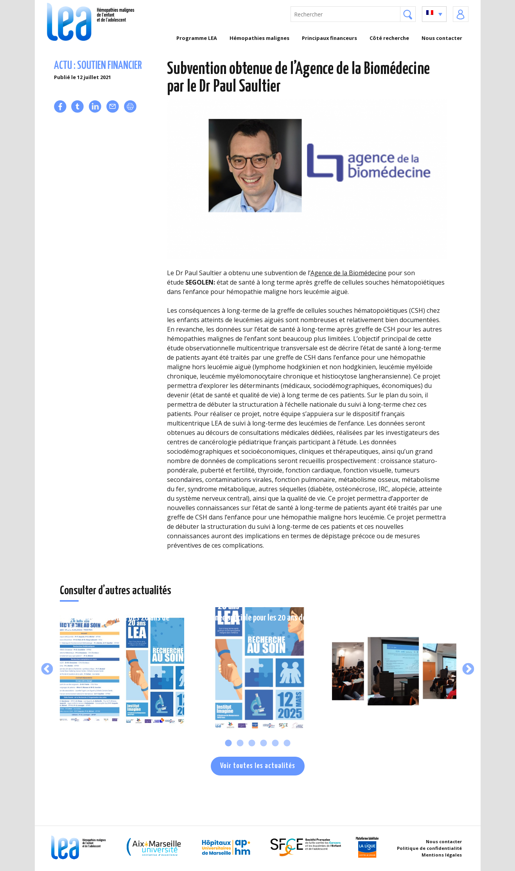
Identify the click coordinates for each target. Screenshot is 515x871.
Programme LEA (196, 37)
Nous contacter (442, 37)
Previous (47, 669)
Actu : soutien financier (98, 66)
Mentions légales (442, 855)
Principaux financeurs (329, 37)
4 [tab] (263, 743)
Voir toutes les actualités (257, 766)
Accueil (154, 37)
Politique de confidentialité (429, 848)
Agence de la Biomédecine (348, 273)
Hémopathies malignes (259, 37)
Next (468, 669)
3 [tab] (252, 743)
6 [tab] (287, 743)
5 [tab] (275, 743)
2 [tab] (240, 743)
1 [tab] (228, 743)
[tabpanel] (122, 669)
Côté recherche (389, 37)
